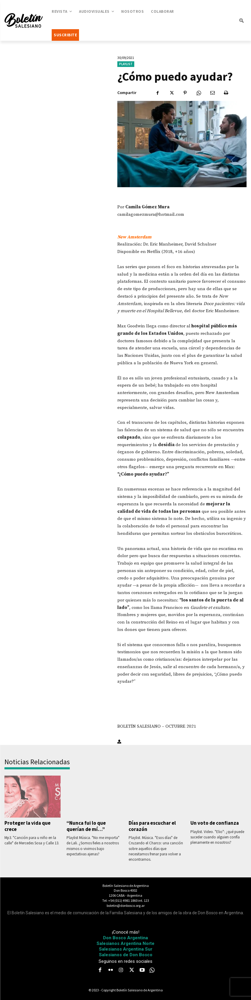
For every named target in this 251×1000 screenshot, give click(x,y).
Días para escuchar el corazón (152, 826)
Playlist (125, 64)
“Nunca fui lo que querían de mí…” (86, 826)
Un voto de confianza (214, 823)
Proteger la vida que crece (27, 826)
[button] (241, 20)
